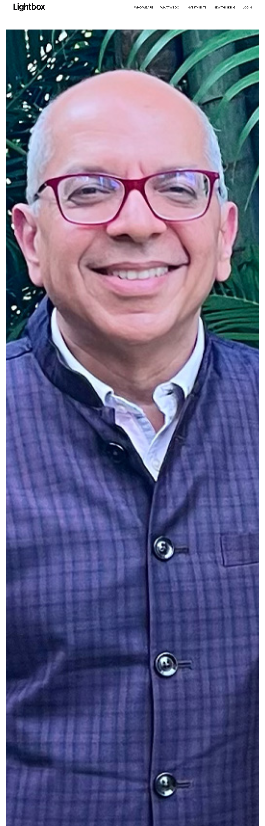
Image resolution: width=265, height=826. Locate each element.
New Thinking (224, 7)
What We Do (169, 7)
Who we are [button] (143, 7)
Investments (196, 7)
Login (247, 7)
